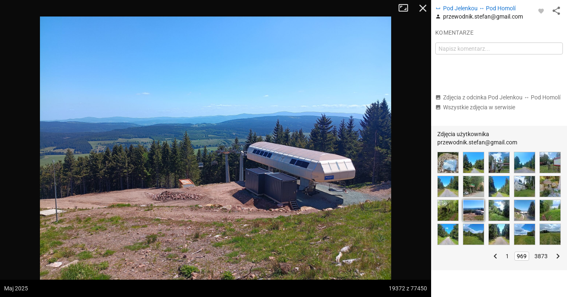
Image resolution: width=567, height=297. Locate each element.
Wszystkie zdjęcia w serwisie (475, 107)
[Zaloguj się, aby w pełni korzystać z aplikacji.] (541, 10)
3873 (541, 256)
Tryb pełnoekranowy (406, 8)
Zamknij (423, 8)
